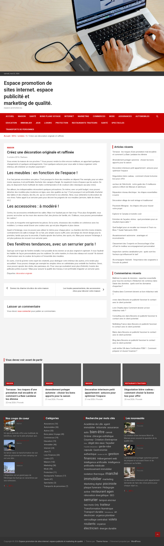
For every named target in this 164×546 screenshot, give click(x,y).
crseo (114, 300)
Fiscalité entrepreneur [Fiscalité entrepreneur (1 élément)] (91, 447)
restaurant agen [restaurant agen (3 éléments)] (102, 491)
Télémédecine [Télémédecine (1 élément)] (108, 512)
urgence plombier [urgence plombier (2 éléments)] (105, 515)
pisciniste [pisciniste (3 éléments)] (109, 483)
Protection (62, 123)
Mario (114, 332)
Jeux (38, 123)
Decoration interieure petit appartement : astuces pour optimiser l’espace (100, 392)
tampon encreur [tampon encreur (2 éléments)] (107, 500)
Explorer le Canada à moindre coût (126, 214)
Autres (47, 431)
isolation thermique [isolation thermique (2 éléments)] (94, 473)
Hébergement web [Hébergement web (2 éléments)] (107, 458)
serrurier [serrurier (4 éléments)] (91, 500)
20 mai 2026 (129, 399)
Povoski (20, 403)
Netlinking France (119, 324)
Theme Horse (102, 541)
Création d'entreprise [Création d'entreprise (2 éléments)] (106, 439)
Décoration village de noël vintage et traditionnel (132, 200)
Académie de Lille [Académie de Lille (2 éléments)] (93, 424)
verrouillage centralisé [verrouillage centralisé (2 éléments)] (95, 519)
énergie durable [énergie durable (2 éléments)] (108, 528)
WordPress (136, 541)
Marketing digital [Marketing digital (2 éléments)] (93, 483)
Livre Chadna (117, 308)
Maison (22, 116)
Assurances (125, 116)
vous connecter (24, 311)
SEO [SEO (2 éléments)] (112, 495)
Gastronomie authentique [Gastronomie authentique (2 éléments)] (95, 452)
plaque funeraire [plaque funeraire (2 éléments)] (92, 487)
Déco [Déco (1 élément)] (85, 443)
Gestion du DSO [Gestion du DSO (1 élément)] (102, 454)
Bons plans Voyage (50, 116)
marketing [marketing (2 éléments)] (108, 479)
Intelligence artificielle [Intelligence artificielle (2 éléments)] (95, 462)
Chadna (115, 291)
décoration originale (24, 273)
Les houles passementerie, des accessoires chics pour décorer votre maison (81, 289)
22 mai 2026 (11, 403)
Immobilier (26, 123)
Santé (32, 116)
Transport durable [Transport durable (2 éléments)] (93, 511)
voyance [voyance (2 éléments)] (101, 523)
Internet (69, 116)
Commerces (99, 116)
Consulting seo (118, 316)
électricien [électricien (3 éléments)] (91, 528)
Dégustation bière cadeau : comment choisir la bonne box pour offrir (139, 392)
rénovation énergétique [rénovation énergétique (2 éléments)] (96, 495)
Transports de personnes (20, 129)
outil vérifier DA (118, 348)
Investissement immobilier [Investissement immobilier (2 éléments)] (98, 469)
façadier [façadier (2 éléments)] (110, 443)
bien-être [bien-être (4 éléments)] (97, 432)
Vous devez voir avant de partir (24, 359)
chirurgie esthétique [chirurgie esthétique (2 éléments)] (103, 436)
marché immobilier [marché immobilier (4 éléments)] (101, 476)
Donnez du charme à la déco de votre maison (29, 288)
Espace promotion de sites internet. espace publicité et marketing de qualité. (51, 541)
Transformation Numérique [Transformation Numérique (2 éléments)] (98, 508)
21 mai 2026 (50, 399)
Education (11, 123)
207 (10, 486)
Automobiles (142, 116)
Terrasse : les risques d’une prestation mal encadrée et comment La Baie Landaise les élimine (21, 394)
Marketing (83, 116)
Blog (114, 340)
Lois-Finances (50, 455)
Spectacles (118, 123)
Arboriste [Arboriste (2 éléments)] (101, 427)
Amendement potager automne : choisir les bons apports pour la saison (60, 392)
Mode (112, 116)
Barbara (24, 157)
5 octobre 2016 (13, 157)
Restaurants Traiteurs (84, 123)
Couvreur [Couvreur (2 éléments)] (89, 439)
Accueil (10, 116)
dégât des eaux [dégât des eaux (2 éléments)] (96, 443)
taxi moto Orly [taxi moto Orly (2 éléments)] (91, 504)
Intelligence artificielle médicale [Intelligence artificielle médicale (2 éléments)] (102, 464)
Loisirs (48, 123)
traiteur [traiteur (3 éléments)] (105, 504)
